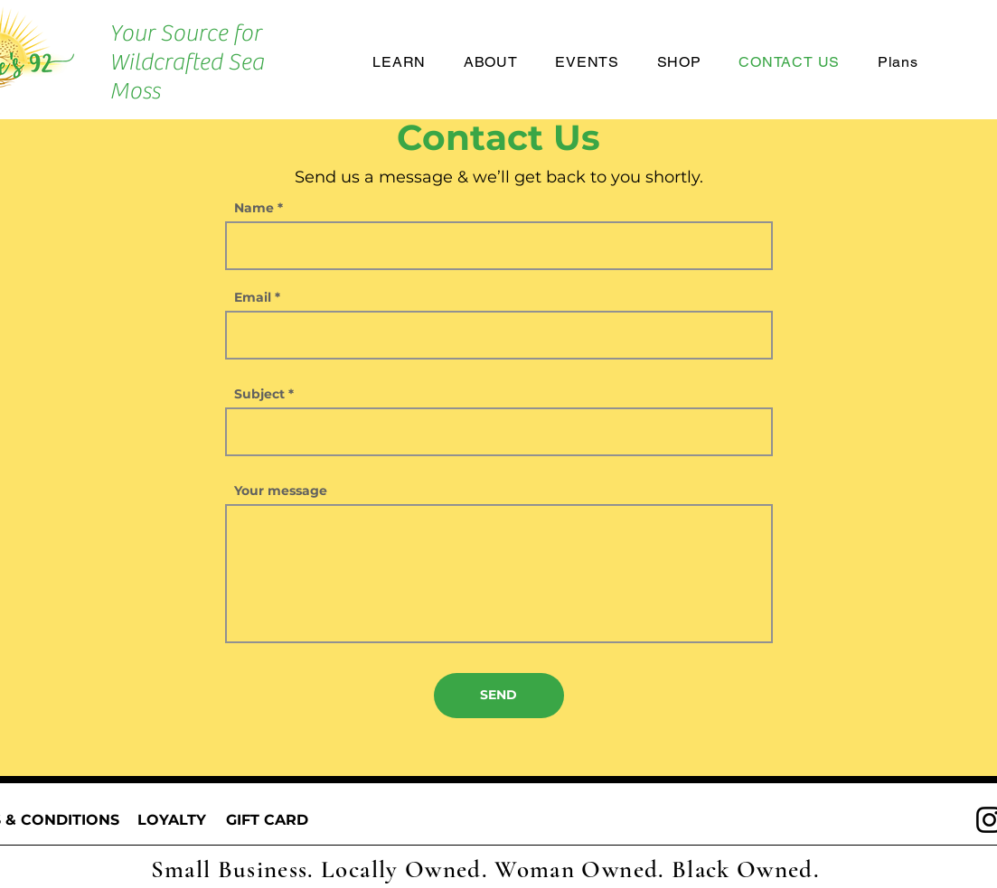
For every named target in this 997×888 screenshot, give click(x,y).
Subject (259, 394)
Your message (280, 490)
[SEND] (499, 695)
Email (252, 297)
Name (254, 207)
